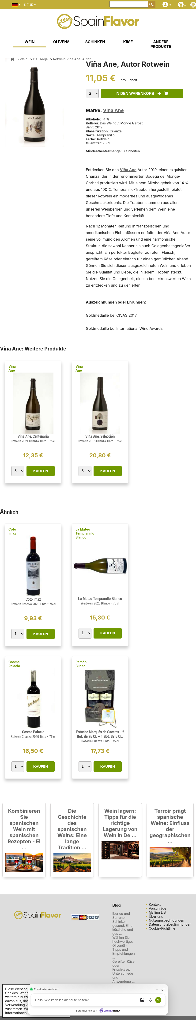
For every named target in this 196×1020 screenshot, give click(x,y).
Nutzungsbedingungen (166, 920)
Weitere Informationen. (20, 1011)
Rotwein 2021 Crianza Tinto (29, 441)
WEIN (29, 41)
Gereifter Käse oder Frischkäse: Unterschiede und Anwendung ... (123, 971)
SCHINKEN (95, 41)
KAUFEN (40, 471)
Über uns (156, 916)
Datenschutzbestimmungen (170, 924)
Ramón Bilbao (81, 664)
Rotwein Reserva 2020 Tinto (29, 604)
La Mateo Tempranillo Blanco (84, 533)
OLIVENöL (62, 41)
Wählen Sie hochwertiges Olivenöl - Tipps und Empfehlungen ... (123, 947)
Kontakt (155, 904)
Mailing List (157, 912)
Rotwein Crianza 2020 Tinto (29, 737)
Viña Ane (113, 110)
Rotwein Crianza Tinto (95, 741)
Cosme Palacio (14, 664)
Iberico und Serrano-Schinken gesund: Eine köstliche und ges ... (122, 923)
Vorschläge (157, 908)
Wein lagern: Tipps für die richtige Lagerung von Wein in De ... (120, 823)
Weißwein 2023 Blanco (96, 603)
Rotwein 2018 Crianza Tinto (96, 441)
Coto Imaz (12, 531)
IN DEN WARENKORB (142, 94)
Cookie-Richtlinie (162, 928)
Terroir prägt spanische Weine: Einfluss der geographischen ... (170, 826)
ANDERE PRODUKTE (161, 44)
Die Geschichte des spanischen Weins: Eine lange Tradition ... (72, 829)
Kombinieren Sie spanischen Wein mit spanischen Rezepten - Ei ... (24, 829)
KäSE (128, 41)
